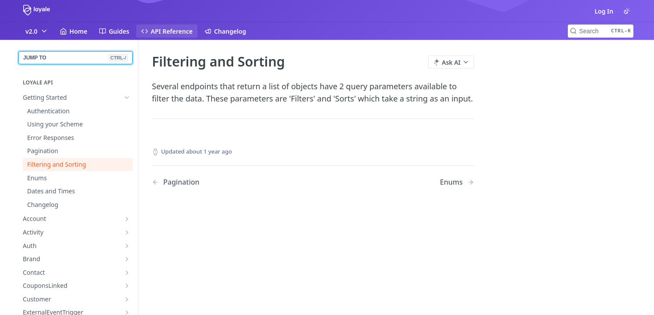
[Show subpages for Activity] (126, 232)
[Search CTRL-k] (600, 31)
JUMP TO (75, 57)
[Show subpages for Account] (126, 218)
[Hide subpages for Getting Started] (126, 97)
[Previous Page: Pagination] (221, 182)
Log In (603, 11)
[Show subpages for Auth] (126, 245)
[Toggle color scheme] (626, 11)
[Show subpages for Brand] (126, 259)
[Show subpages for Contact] (126, 272)
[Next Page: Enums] (457, 182)
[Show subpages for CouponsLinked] (126, 285)
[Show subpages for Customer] (126, 299)
